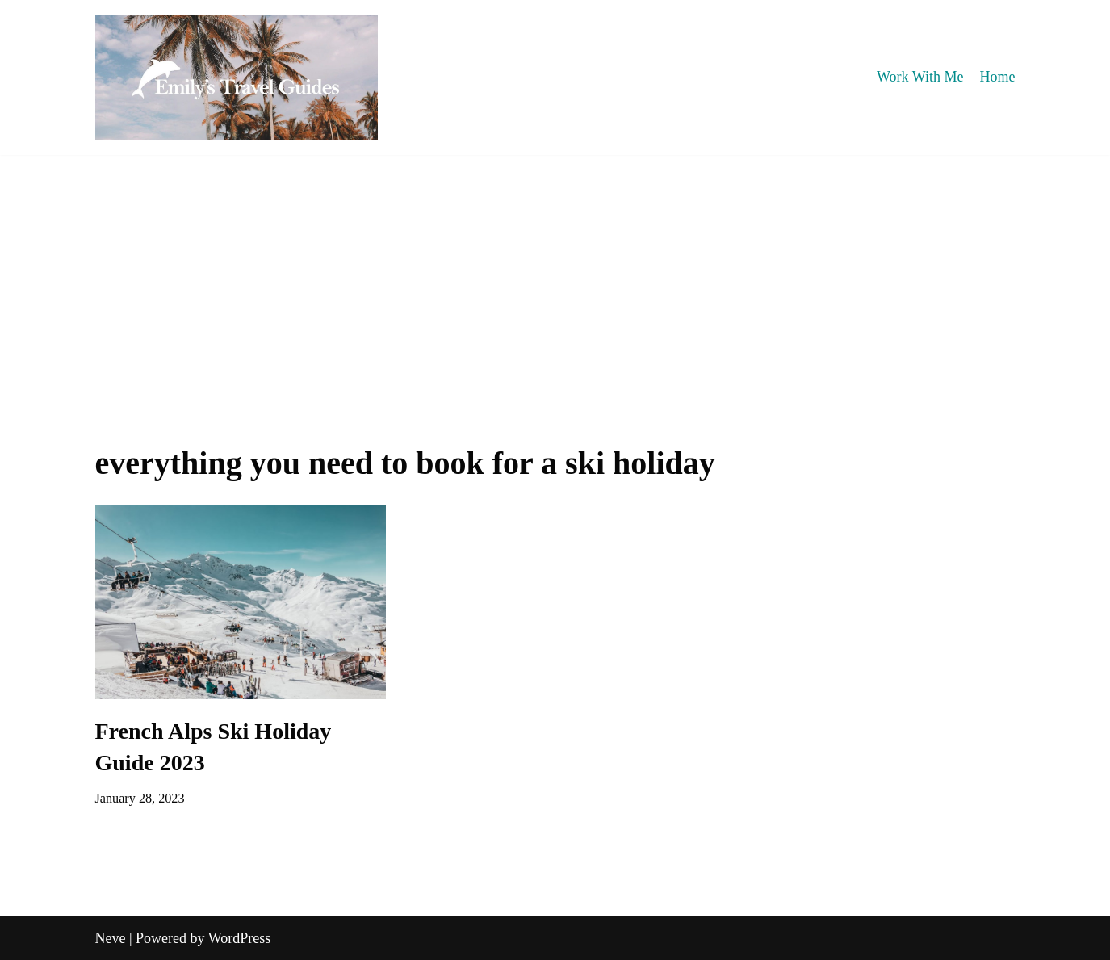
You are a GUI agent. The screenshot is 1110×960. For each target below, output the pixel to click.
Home (998, 77)
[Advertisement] (555, 276)
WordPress (239, 938)
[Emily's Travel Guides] (236, 77)
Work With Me (920, 77)
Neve (110, 938)
